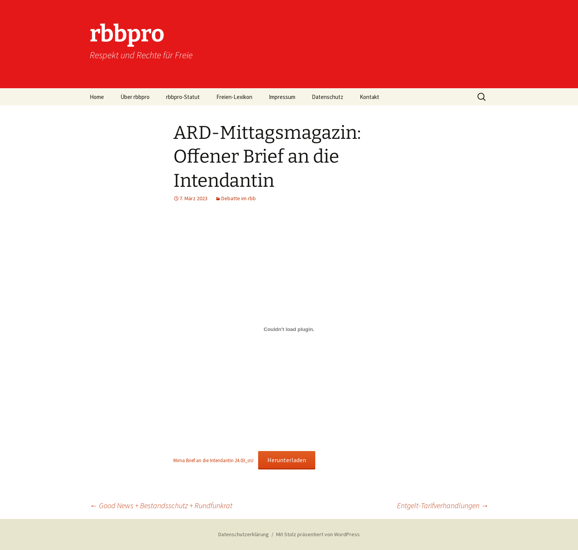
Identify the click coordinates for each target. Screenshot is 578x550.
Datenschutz (327, 96)
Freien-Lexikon (234, 96)
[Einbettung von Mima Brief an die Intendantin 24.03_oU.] (289, 329)
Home (97, 96)
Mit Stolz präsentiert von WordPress (318, 534)
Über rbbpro (135, 96)
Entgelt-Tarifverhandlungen (443, 505)
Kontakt (369, 96)
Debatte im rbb (238, 198)
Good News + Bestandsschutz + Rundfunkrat (161, 505)
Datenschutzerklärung (243, 534)
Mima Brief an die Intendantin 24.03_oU (213, 460)
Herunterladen (286, 460)
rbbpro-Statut (183, 96)
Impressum (282, 96)
